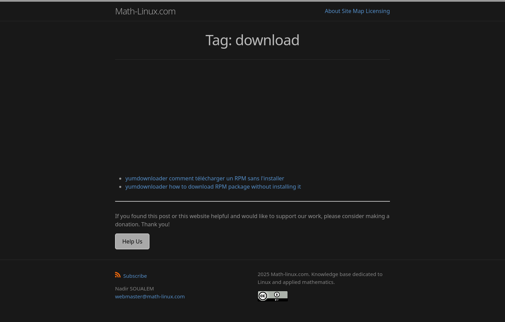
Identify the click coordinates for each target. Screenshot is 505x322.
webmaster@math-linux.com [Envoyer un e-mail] (150, 296)
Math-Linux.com (145, 11)
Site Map (353, 11)
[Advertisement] (252, 118)
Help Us (132, 241)
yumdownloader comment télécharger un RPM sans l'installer (204, 178)
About (332, 11)
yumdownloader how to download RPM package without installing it (213, 186)
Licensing (378, 11)
